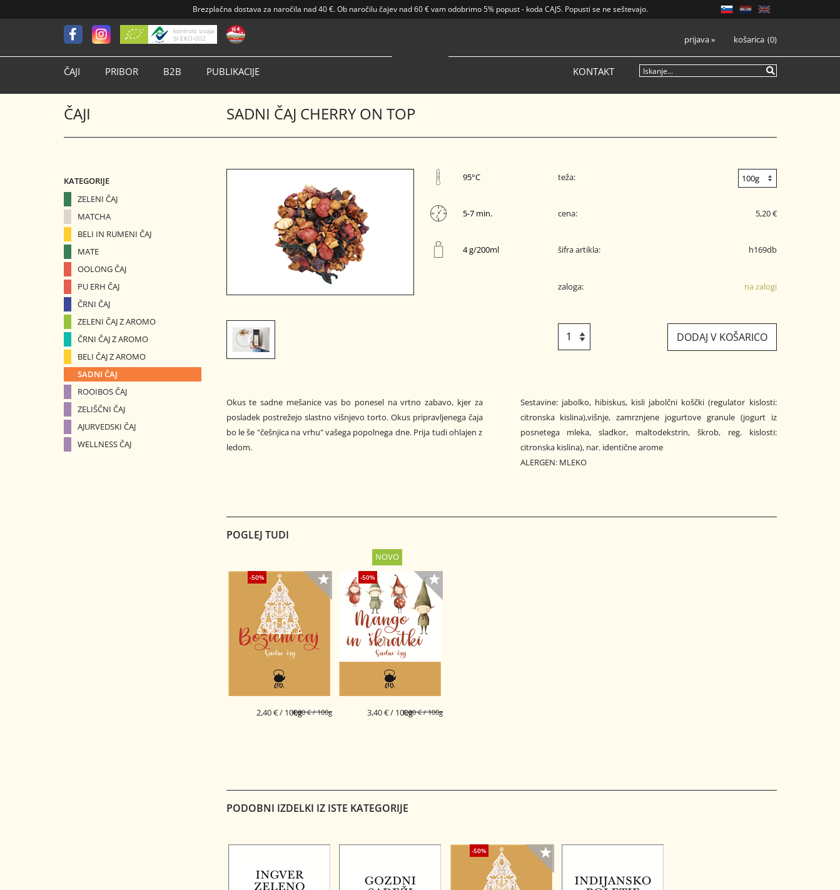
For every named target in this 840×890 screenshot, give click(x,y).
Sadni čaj (98, 374)
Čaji (72, 71)
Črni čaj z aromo (113, 339)
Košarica (749, 40)
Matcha (94, 216)
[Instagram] (106, 34)
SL (727, 9)
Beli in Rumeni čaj (114, 234)
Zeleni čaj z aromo (117, 321)
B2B (172, 71)
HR (745, 9)
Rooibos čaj (102, 391)
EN (764, 9)
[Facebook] (78, 34)
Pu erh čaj (98, 286)
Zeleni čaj (98, 199)
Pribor (121, 71)
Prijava (699, 40)
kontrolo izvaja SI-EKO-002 (193, 34)
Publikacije (233, 71)
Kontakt (593, 71)
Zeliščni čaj (101, 409)
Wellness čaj (104, 444)
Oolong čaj (102, 269)
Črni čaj (94, 304)
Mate (88, 251)
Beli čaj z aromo (112, 356)
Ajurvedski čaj (107, 426)
